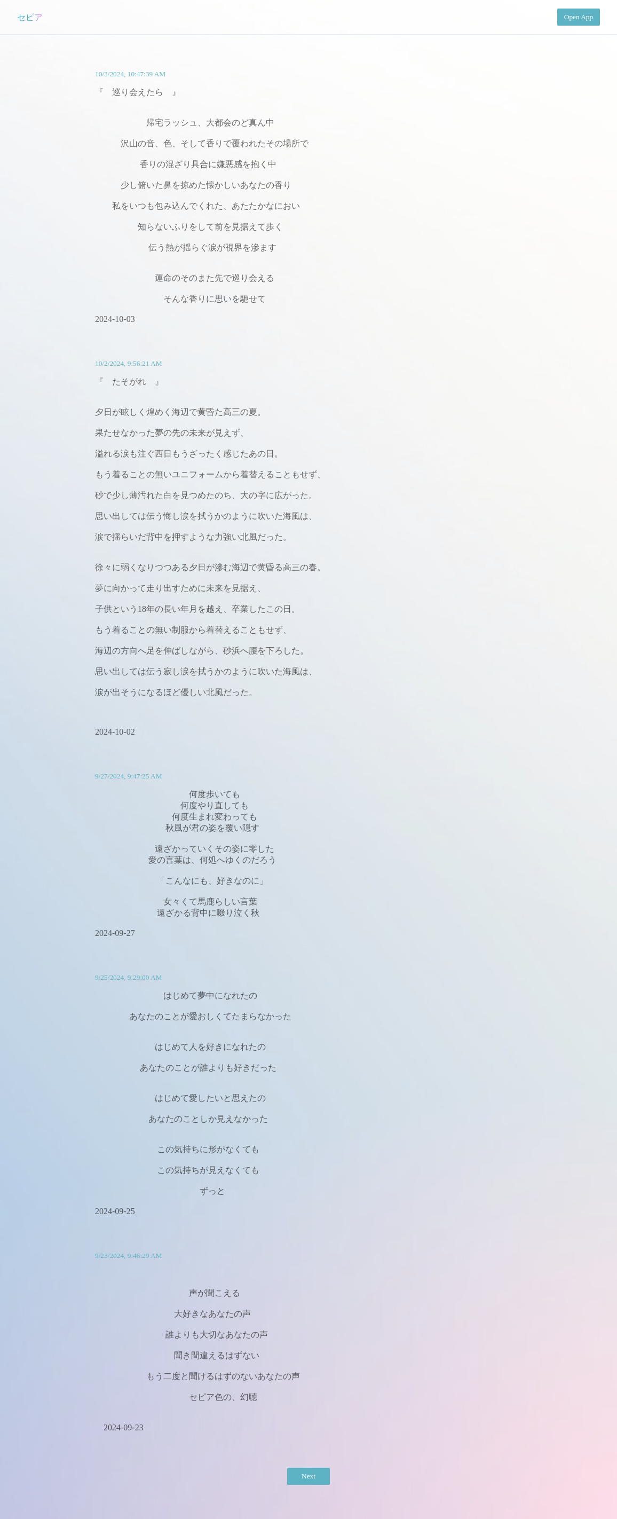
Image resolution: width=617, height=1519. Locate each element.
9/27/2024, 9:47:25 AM (128, 776)
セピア (30, 17)
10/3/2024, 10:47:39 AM (130, 74)
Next (308, 1476)
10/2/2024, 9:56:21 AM (128, 363)
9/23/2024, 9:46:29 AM (128, 1256)
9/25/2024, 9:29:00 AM (128, 977)
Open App (578, 17)
